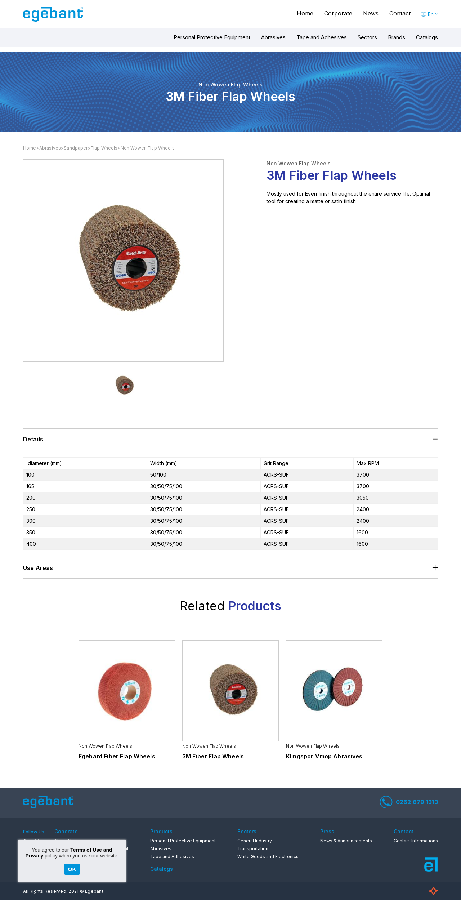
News (371, 13)
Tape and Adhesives (321, 37)
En (431, 14)
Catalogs (427, 37)
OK (72, 869)
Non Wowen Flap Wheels (148, 148)
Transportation (252, 848)
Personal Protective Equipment (212, 37)
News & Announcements (346, 840)
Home (305, 13)
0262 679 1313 (409, 802)
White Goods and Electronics (268, 856)
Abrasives (273, 37)
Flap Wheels (104, 148)
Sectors (367, 37)
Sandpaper (76, 148)
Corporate (338, 13)
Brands (396, 37)
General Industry (254, 840)
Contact (400, 13)
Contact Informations (416, 840)
